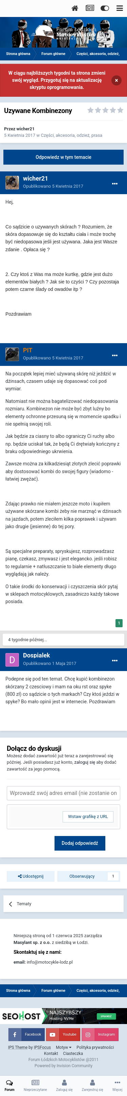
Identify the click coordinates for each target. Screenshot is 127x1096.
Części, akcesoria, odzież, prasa (71, 135)
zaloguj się (84, 762)
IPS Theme (18, 1047)
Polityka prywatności (95, 1047)
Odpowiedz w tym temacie (63, 157)
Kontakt (51, 1053)
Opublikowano (53, 186)
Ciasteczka (73, 1053)
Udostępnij (31, 876)
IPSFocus (42, 1047)
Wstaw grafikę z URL (88, 816)
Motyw (63, 1047)
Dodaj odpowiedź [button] (80, 843)
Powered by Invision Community (63, 1065)
